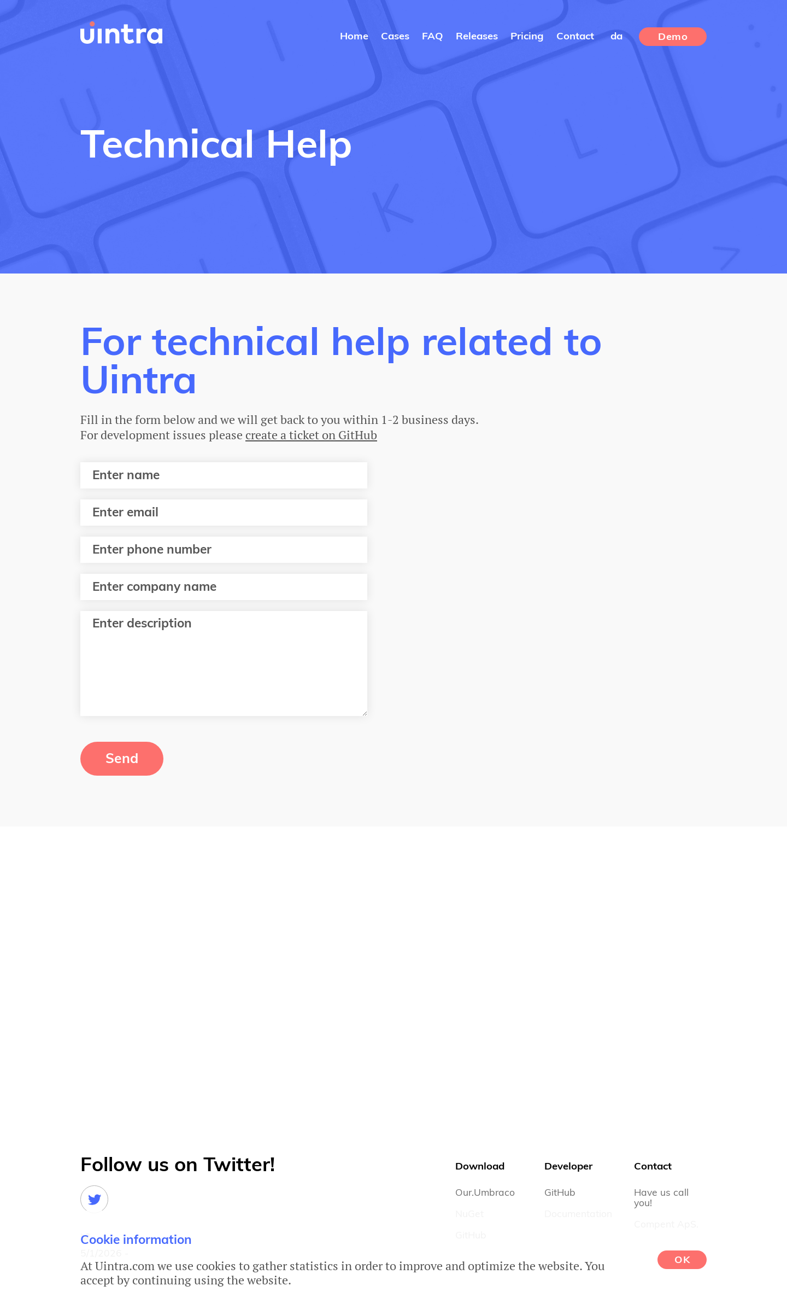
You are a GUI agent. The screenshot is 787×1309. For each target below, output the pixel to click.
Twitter (94, 1199)
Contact (575, 37)
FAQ (432, 37)
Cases (395, 37)
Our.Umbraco (485, 1192)
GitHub (559, 1192)
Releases (477, 37)
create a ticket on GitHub (311, 435)
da (616, 37)
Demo (673, 37)
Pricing (527, 37)
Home (354, 37)
